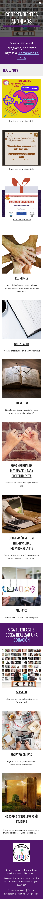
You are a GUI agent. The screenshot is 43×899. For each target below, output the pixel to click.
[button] (3, 3)
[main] (21, 18)
